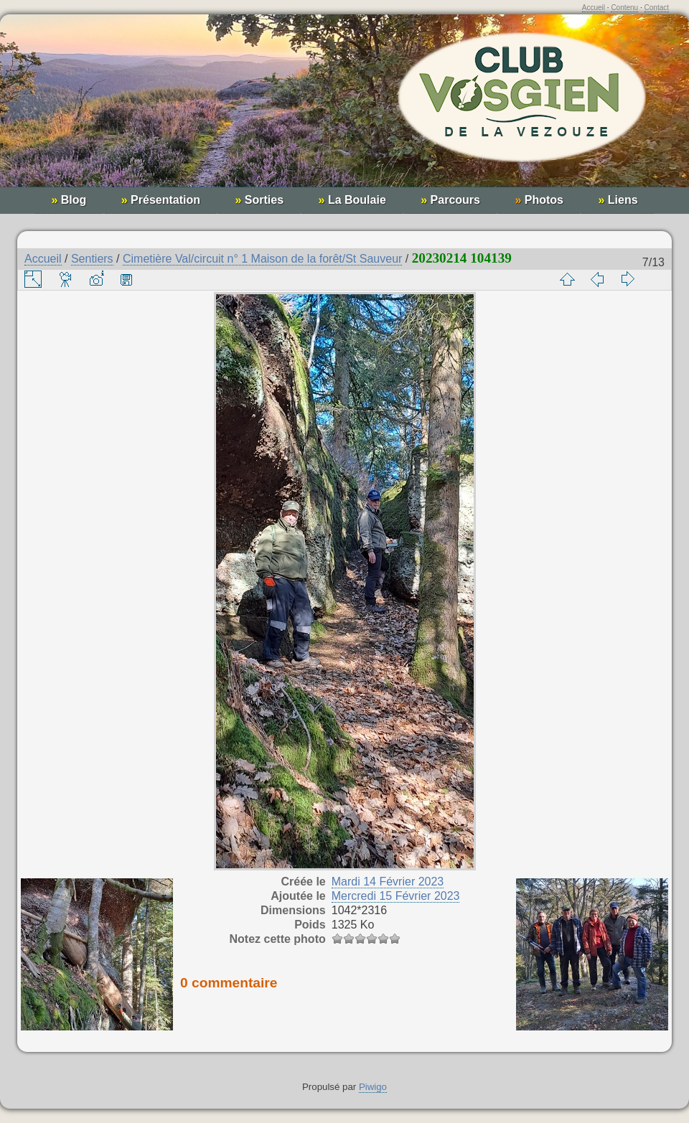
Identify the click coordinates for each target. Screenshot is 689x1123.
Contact (657, 7)
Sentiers (92, 259)
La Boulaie (352, 200)
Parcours (450, 200)
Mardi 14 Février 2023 (388, 881)
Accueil (593, 7)
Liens (617, 200)
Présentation (160, 200)
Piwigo (373, 1086)
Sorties (259, 200)
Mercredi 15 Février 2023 (396, 896)
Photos (539, 200)
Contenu (624, 7)
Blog (68, 200)
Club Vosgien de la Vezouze (344, 108)
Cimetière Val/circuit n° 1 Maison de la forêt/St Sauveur (262, 259)
